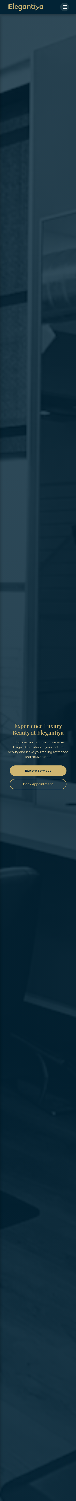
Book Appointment (38, 784)
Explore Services (38, 770)
